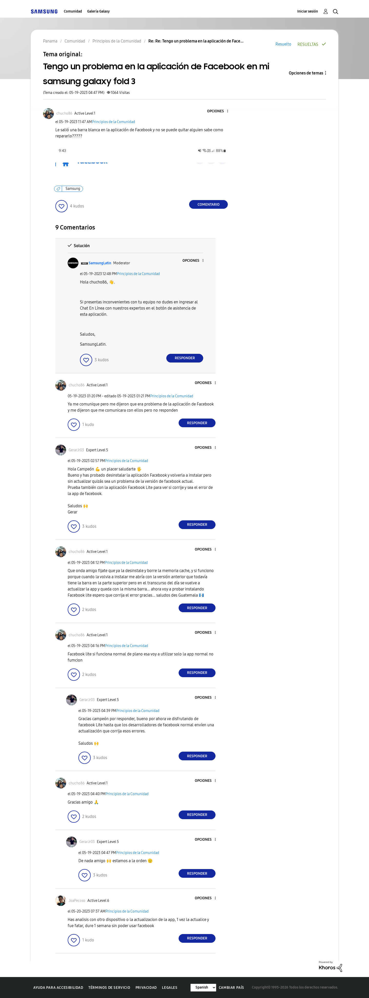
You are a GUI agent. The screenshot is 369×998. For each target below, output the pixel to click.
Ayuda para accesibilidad (58, 987)
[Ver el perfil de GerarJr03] (76, 450)
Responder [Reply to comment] (185, 358)
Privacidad (146, 987)
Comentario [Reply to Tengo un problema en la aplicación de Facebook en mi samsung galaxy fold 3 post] (209, 204)
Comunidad (73, 11)
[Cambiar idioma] (203, 988)
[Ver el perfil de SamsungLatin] (100, 263)
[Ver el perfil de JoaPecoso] (77, 900)
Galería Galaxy (98, 11)
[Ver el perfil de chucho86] (64, 113)
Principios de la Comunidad (113, 122)
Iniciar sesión (307, 11)
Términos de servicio (109, 987)
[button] (219, 111)
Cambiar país (231, 987)
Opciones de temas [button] (306, 73)
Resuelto (283, 44)
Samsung (73, 189)
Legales (169, 987)
